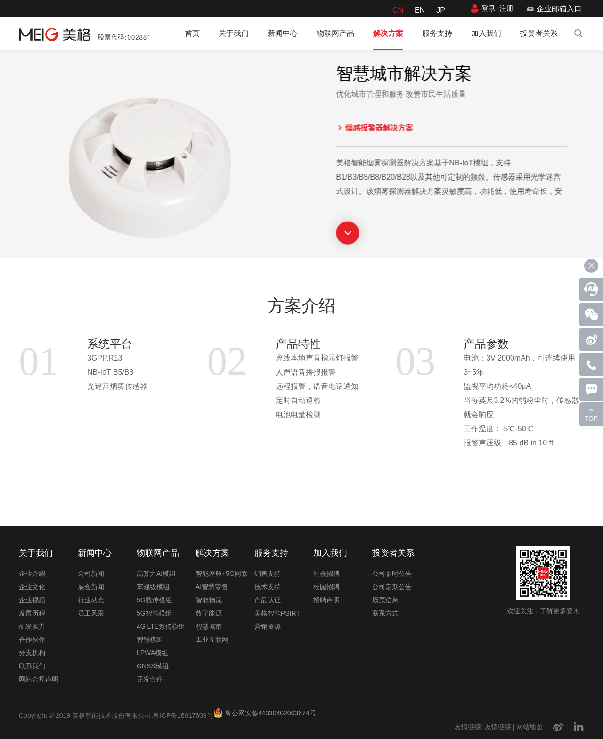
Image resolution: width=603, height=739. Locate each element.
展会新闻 (91, 587)
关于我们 (234, 33)
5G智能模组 (154, 613)
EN (420, 10)
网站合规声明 (38, 679)
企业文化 (32, 587)
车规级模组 (153, 587)
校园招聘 (326, 587)
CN (397, 10)
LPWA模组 (152, 653)
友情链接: (469, 727)
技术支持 (267, 587)
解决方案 (388, 33)
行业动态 (91, 600)
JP (440, 10)
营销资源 (267, 626)
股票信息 (385, 600)
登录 (488, 8)
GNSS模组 (153, 666)
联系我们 (32, 666)
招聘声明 (326, 600)
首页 (192, 33)
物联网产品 (335, 33)
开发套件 (150, 679)
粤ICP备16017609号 (183, 715)
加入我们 (486, 33)
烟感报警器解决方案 (359, 128)
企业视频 (32, 600)
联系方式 (385, 613)
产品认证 (267, 600)
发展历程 (32, 613)
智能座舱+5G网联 (222, 573)
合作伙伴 (32, 639)
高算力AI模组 (156, 573)
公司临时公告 (392, 573)
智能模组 (150, 639)
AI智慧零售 (212, 587)
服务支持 (437, 33)
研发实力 (32, 626)
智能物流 (209, 600)
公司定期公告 (392, 587)
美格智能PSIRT (277, 613)
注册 (506, 8)
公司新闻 (91, 573)
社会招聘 (326, 573)
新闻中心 (283, 33)
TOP (591, 418)
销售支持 (267, 573)
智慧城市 (209, 626)
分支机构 (32, 653)
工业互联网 (212, 639)
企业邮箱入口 (559, 9)
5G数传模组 (154, 600)
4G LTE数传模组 (161, 626)
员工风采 (91, 613)
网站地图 (529, 727)
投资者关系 (539, 33)
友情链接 (498, 727)
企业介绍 (32, 573)
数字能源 (209, 613)
